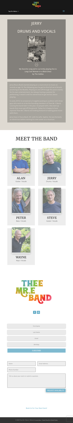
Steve (52, 218)
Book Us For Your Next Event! (36, 408)
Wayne (21, 257)
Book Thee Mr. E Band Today (50, 420)
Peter (21, 218)
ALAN (21, 178)
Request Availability (55, 390)
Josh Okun (38, 420)
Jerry (51, 178)
